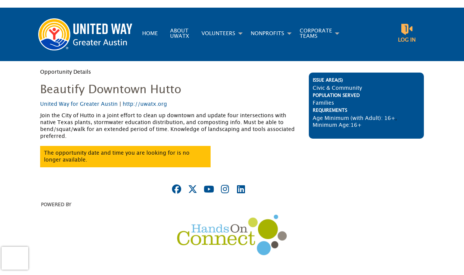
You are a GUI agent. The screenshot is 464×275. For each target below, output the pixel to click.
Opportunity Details (65, 72)
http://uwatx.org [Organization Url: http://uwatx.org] (145, 104)
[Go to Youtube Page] (207, 189)
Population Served (336, 95)
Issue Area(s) (328, 80)
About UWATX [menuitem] (179, 33)
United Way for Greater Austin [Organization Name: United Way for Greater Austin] (79, 104)
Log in (406, 40)
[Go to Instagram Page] (223, 189)
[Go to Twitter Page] (191, 189)
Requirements (330, 110)
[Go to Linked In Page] (240, 189)
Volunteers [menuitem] (218, 33)
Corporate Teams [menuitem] (316, 33)
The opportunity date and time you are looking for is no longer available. (117, 156)
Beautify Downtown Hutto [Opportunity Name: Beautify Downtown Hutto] (110, 89)
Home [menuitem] (150, 33)
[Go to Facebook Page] (175, 189)
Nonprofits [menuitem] (267, 33)
